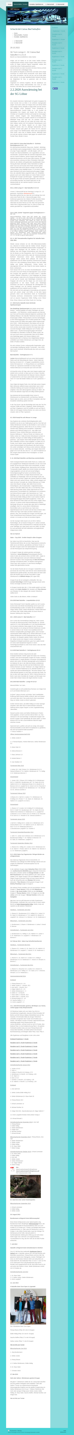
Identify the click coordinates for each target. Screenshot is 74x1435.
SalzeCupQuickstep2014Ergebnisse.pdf (27, 1171)
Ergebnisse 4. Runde (31, 1050)
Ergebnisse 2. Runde (31, 1057)
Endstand (13, 1039)
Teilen (55, 88)
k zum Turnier (20, 1345)
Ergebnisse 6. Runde (31, 1042)
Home (16, 33)
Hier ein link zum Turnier (17, 1398)
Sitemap (19, 1430)
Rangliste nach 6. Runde (17, 1042)
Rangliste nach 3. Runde (17, 1054)
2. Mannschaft (18, 43)
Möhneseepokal (33, 1224)
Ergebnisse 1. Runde (31, 1061)
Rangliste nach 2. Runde (17, 1057)
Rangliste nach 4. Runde (17, 1050)
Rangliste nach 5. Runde (17, 1046)
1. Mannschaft (18, 41)
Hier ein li (13, 1345)
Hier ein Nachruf (15, 534)
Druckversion (12, 1430)
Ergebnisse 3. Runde (31, 1054)
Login (64, 1430)
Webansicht (63, 1432)
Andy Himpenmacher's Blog (25, 904)
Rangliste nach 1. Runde (17, 1061)
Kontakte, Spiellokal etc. (21, 37)
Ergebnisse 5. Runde (31, 1046)
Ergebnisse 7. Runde (22, 1039)
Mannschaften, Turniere (21, 35)
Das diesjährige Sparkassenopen (20, 308)
